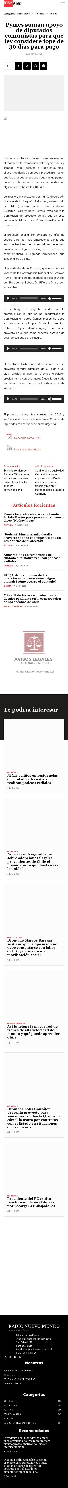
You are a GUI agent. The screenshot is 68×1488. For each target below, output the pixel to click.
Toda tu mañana (13, 606)
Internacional (16, 1024)
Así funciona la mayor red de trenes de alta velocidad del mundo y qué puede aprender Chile (33, 1032)
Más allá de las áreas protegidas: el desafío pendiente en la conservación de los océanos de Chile (32, 599)
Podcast (8, 545)
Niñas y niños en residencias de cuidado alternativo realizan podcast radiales (32, 558)
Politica (53, 14)
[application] (34, 298)
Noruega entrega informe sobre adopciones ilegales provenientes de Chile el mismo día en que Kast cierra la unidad (33, 861)
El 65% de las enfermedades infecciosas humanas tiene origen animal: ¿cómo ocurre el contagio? (30, 578)
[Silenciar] (49, 298)
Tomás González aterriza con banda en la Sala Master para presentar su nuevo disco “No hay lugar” (34, 517)
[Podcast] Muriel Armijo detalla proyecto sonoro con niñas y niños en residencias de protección (32, 538)
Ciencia (7, 586)
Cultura (8, 525)
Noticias (40, 14)
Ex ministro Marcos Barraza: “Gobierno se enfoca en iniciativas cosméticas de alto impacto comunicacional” (17, 480)
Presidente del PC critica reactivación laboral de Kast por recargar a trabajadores (31, 1202)
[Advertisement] (34, 1251)
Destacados (23, 14)
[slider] (29, 298)
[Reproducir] (8, 298)
